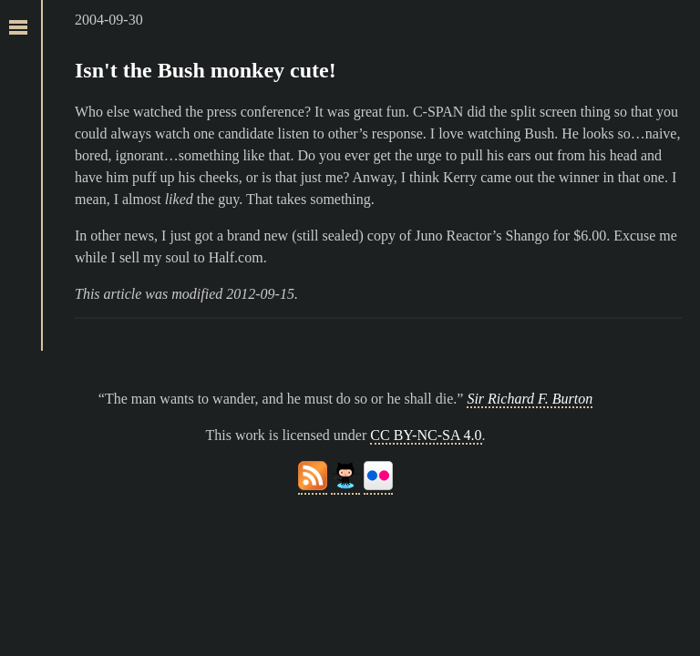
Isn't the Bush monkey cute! (205, 70)
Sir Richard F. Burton (529, 398)
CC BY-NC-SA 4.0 (425, 435)
